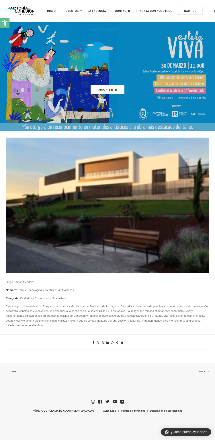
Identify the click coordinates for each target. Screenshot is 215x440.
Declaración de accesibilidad (166, 410)
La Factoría (98, 10)
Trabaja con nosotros (154, 10)
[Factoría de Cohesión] (21, 11)
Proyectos (72, 10)
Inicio (51, 10)
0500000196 (88, 410)
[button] (4, 23)
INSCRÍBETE (107, 89)
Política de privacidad (133, 410)
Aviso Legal (109, 410)
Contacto (122, 10)
